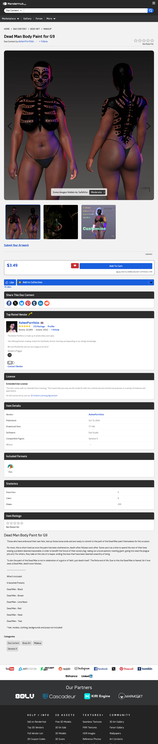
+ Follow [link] (55, 330)
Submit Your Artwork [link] (16, 245)
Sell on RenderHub (36, 721)
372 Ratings (39, 326)
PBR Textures (90, 727)
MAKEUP (48, 29)
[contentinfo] (15, 10)
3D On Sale (60, 727)
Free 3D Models (63, 721)
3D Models (60, 733)
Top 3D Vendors (35, 727)
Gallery (27, 18)
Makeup (37, 643)
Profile (51, 326)
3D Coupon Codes (36, 739)
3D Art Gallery (117, 721)
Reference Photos (92, 739)
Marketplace (10, 18)
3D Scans (60, 739)
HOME (7, 29)
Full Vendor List (35, 733)
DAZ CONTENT (20, 29)
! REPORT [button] (148, 254)
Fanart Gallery (117, 727)
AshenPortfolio (26, 41)
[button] (153, 3)
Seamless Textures (92, 721)
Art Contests (116, 739)
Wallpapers (115, 733)
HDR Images (89, 733)
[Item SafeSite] (97, 192)
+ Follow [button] (43, 41)
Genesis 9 (93, 438)
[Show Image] (22, 222)
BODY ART (35, 29)
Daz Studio (93, 433)
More (51, 18)
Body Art (27, 643)
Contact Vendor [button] (15, 366)
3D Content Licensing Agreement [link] (44, 396)
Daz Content (13, 643)
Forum (39, 18)
